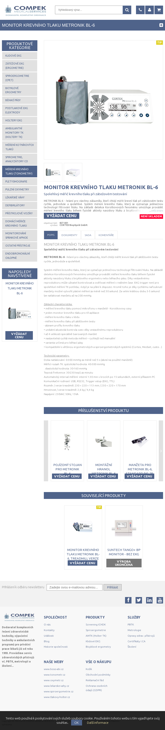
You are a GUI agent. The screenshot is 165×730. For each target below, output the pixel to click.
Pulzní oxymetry (17, 189)
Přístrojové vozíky (19, 213)
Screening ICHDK (96, 624)
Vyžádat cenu (61, 215)
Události (49, 635)
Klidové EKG (13, 55)
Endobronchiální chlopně (17, 255)
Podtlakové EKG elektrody (16, 110)
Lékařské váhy (14, 197)
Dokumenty (69, 235)
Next (161, 451)
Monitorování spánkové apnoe (16, 235)
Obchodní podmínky (98, 674)
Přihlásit (112, 587)
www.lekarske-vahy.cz (56, 685)
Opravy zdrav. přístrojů (141, 635)
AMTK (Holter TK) (96, 635)
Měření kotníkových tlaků (19, 147)
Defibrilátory (15, 205)
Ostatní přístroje (17, 245)
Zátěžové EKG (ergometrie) (14, 65)
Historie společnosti (56, 646)
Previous (46, 451)
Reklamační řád (95, 680)
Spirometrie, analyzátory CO (16, 159)
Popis (50, 234)
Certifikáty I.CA (136, 641)
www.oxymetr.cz (53, 680)
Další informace (97, 722)
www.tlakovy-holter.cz (57, 697)
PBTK (131, 624)
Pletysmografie (16, 181)
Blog (46, 641)
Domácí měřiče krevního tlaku (16, 223)
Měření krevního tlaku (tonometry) (18, 171)
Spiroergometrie (96, 630)
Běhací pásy (13, 100)
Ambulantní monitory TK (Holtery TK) (14, 132)
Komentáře (106, 235)
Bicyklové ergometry (13, 90)
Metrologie (134, 630)
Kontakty (49, 630)
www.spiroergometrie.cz (58, 691)
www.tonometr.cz (54, 674)
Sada (88, 235)
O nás (47, 624)
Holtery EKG (13, 120)
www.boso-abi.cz (53, 669)
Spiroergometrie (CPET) (17, 78)
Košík (89, 669)
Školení (132, 646)
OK (76, 722)
